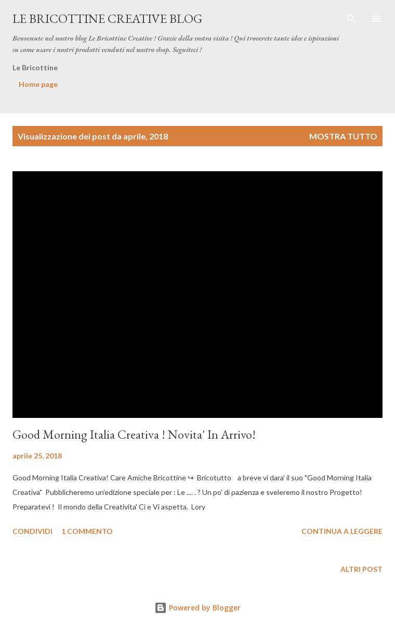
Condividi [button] (32, 531)
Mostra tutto (343, 136)
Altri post (361, 569)
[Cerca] (351, 18)
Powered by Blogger (197, 608)
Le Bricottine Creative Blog (107, 18)
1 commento (87, 531)
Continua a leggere (342, 531)
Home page (38, 84)
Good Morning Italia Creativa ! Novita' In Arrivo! (134, 434)
